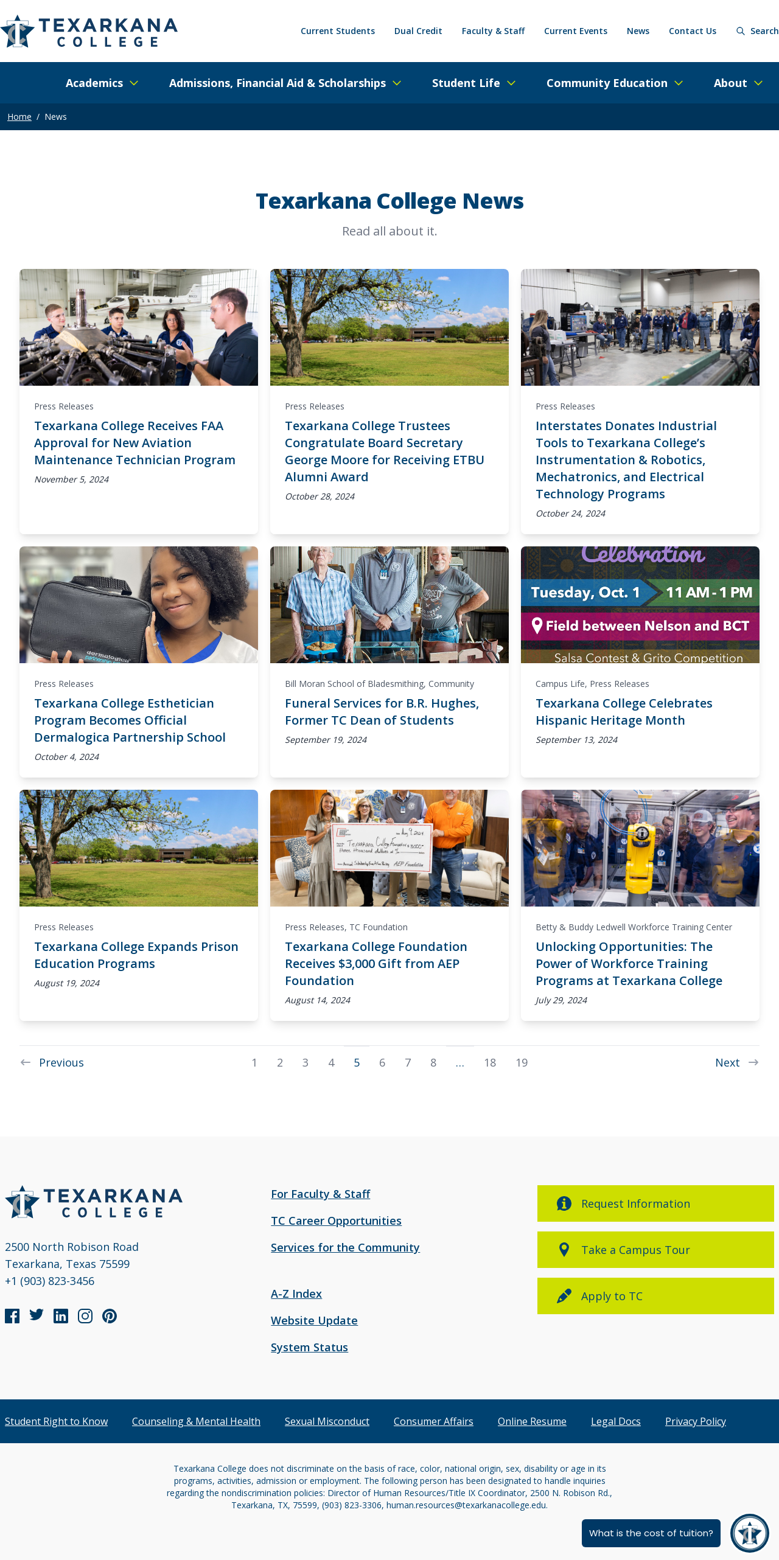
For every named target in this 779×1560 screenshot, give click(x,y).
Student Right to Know (56, 1421)
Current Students (338, 31)
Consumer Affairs (433, 1421)
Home (19, 116)
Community (451, 683)
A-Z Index (296, 1293)
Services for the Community (345, 1247)
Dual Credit (418, 31)
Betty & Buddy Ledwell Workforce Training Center (634, 927)
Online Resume (532, 1421)
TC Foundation (378, 927)
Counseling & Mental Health (196, 1421)
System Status (309, 1347)
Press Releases (64, 406)
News (638, 31)
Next (737, 1061)
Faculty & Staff (493, 31)
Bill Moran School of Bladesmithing (354, 683)
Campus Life (560, 683)
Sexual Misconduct (327, 1421)
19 (521, 1061)
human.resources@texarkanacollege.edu (466, 1505)
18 (490, 1061)
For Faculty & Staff (320, 1193)
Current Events (575, 31)
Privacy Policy (695, 1421)
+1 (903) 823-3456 (49, 1280)
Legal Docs (616, 1421)
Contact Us (692, 31)
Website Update (314, 1320)
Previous (51, 1061)
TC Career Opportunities (336, 1220)
